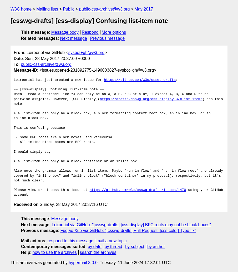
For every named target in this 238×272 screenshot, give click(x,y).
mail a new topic (112, 241)
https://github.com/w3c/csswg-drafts (140, 80)
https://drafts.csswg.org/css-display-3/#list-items (151, 99)
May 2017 (144, 9)
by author (156, 246)
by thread (113, 246)
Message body (65, 32)
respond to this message (70, 241)
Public (68, 9)
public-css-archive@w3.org (104, 9)
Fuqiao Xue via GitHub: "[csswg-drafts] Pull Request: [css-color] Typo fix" (128, 230)
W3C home (21, 9)
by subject (134, 246)
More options (114, 32)
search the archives (98, 252)
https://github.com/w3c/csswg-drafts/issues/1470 (138, 190)
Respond (90, 32)
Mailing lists (47, 9)
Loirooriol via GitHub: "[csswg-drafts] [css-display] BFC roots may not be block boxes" (131, 224)
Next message (73, 38)
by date (94, 246)
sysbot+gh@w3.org (86, 52)
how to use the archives (55, 252)
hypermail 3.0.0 (83, 262)
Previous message (107, 38)
